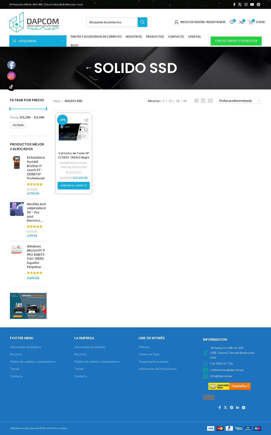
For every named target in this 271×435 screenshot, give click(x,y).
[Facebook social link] (234, 4)
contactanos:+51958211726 (236, 41)
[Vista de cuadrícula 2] (197, 100)
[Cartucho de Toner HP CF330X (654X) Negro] (74, 131)
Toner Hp (65, 167)
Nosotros (16, 354)
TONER (83, 163)
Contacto (16, 376)
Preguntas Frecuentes (154, 361)
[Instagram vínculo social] (246, 4)
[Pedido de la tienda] (240, 101)
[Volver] (88, 68)
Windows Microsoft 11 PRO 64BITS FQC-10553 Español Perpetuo (36, 256)
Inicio (56, 101)
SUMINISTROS (68, 163)
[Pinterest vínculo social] (259, 4)
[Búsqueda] (116, 22)
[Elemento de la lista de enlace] (232, 363)
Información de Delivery (25, 347)
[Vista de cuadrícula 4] (210, 100)
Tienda (14, 369)
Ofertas (144, 347)
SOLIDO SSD (80, 167)
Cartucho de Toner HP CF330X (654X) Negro (74, 155)
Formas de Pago (149, 354)
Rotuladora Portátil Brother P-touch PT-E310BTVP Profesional (36, 168)
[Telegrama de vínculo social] (244, 407)
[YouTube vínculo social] (252, 4)
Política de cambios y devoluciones (32, 361)
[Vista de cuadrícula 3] (203, 100)
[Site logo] (34, 21)
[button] (74, 185)
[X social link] (240, 4)
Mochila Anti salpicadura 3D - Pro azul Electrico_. (36, 212)
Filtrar (18, 125)
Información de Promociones (158, 369)
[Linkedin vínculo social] (238, 407)
